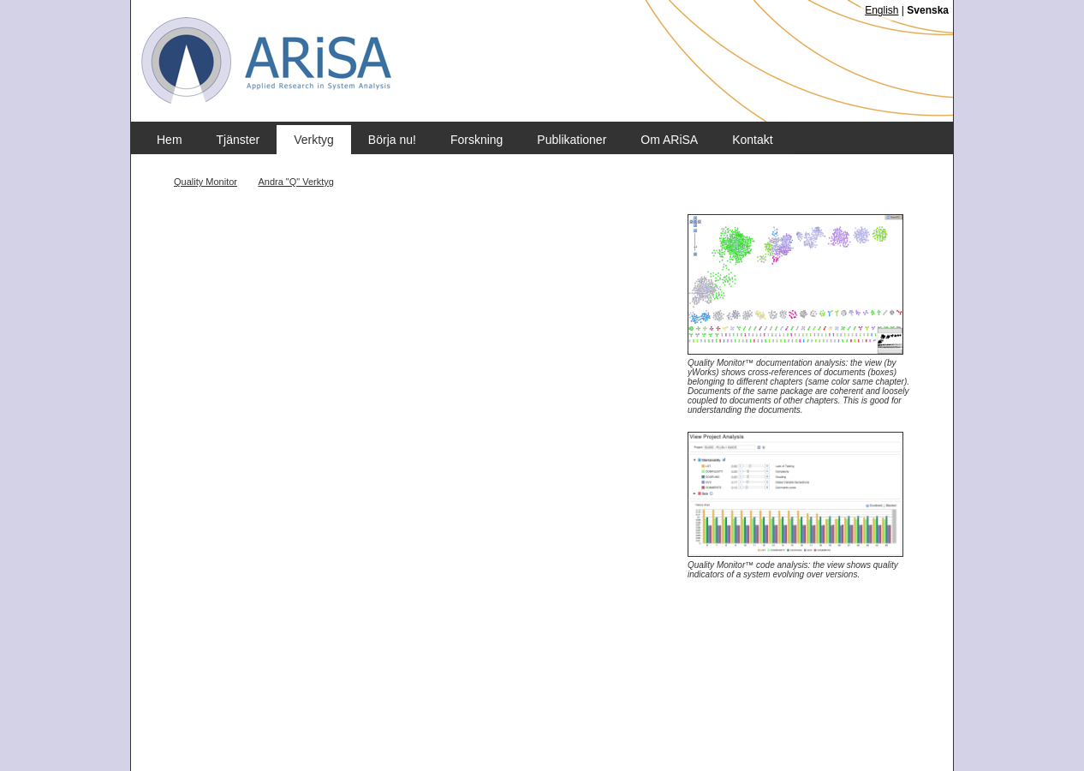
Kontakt (752, 139)
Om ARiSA (669, 139)
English (881, 10)
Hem (169, 139)
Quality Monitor (205, 181)
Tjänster (238, 139)
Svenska (928, 10)
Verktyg (314, 139)
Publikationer (571, 139)
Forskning (476, 139)
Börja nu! (392, 139)
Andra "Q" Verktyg (296, 181)
